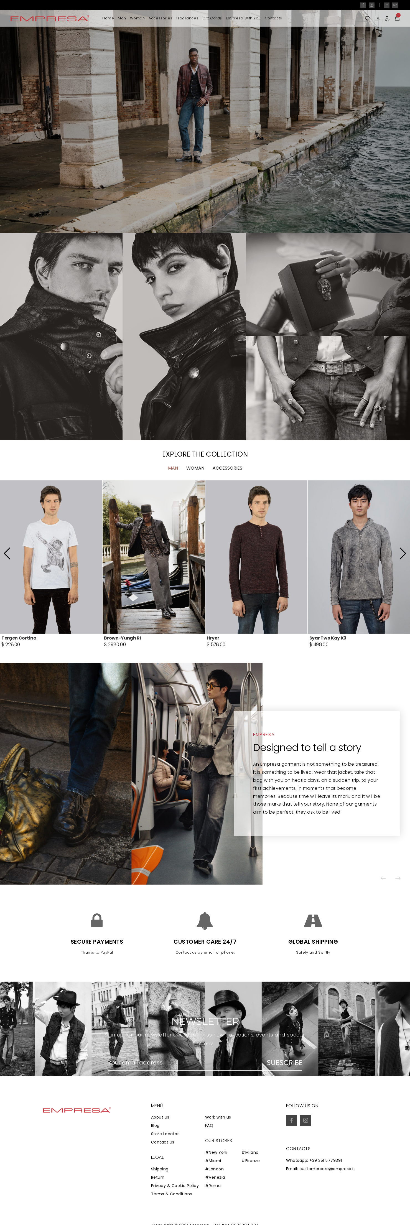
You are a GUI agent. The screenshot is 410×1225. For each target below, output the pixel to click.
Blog (155, 1125)
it (387, 5)
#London (214, 1169)
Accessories (160, 18)
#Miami (213, 1160)
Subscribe (284, 1062)
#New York (216, 1152)
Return (158, 1177)
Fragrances (187, 18)
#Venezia (215, 1177)
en (395, 5)
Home (108, 18)
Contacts (273, 18)
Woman (137, 18)
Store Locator (165, 1134)
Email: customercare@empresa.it (320, 1168)
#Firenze (250, 1160)
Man (122, 18)
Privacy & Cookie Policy (175, 1185)
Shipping (160, 1169)
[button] (389, 116)
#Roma (213, 1185)
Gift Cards (212, 18)
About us (160, 1117)
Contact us (162, 1142)
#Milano (250, 1152)
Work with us (218, 1117)
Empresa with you (243, 18)
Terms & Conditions (171, 1194)
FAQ (209, 1125)
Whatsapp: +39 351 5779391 (314, 1160)
